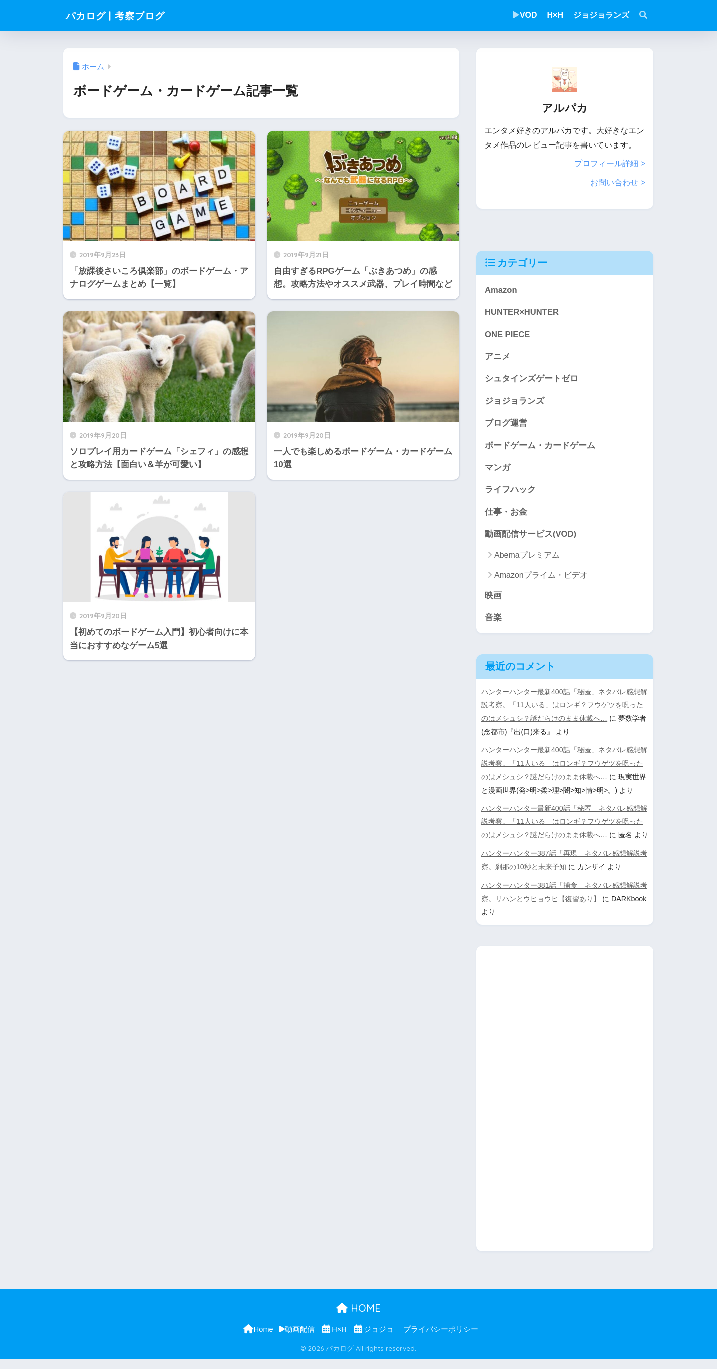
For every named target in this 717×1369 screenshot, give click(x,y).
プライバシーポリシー (441, 1340)
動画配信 (297, 1340)
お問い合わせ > (618, 182)
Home (257, 1340)
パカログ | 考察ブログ (127, 15)
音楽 (493, 619)
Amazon (501, 289)
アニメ (497, 357)
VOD (525, 15)
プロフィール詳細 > (610, 164)
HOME (358, 1318)
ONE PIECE (507, 334)
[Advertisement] (551, 1106)
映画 (493, 597)
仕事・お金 (506, 513)
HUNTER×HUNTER (522, 311)
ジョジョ (373, 1340)
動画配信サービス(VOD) (531, 535)
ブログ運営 (506, 423)
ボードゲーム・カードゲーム (540, 445)
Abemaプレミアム (527, 556)
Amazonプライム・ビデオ (541, 576)
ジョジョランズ (602, 15)
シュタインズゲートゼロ (531, 379)
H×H (556, 15)
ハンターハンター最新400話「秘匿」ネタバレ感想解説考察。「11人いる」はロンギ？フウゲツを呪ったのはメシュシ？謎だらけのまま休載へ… (565, 707)
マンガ (497, 468)
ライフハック (510, 491)
